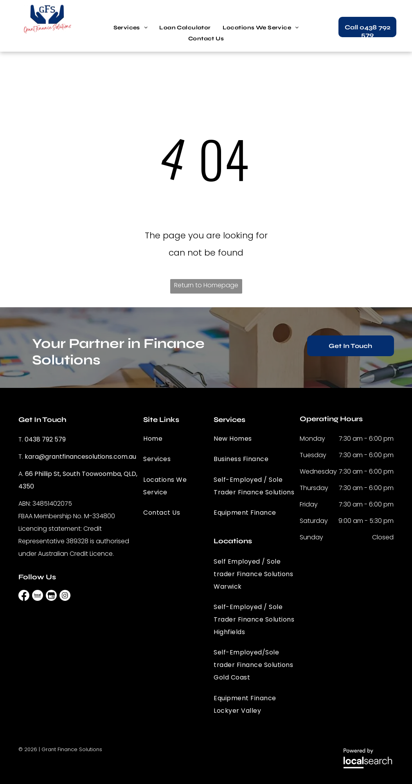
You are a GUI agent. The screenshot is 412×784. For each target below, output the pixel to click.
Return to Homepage (206, 285)
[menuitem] (131, 27)
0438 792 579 (45, 439)
